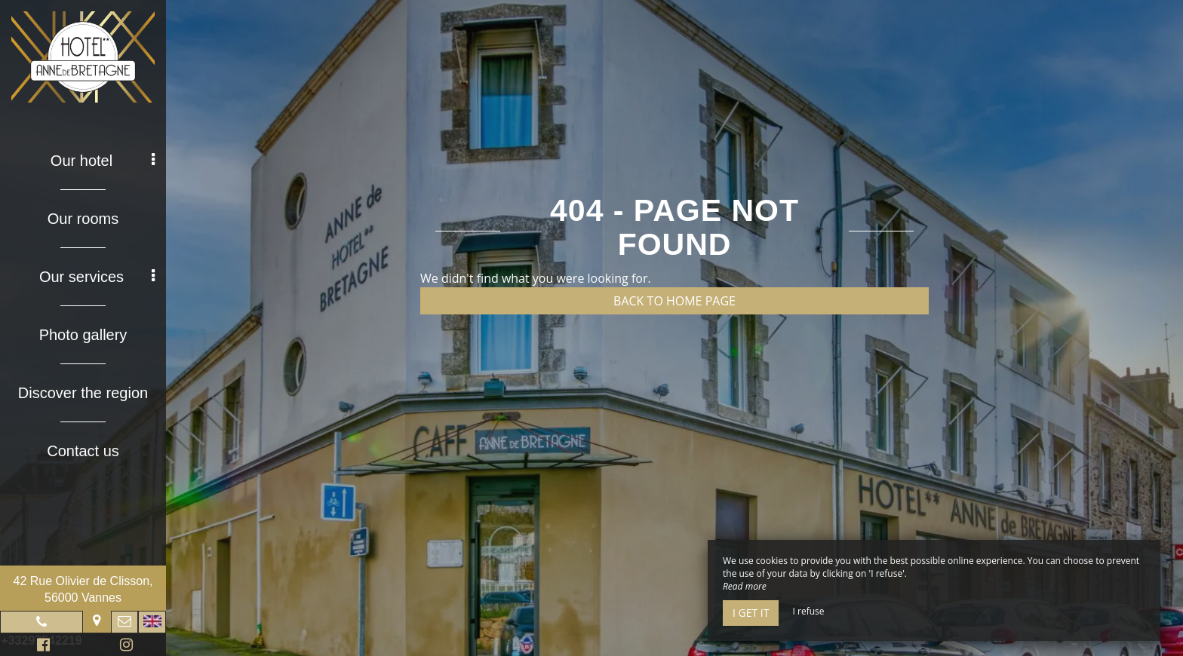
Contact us (83, 451)
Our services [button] (97, 276)
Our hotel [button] (103, 160)
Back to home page (674, 301)
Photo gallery (83, 334)
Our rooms (83, 218)
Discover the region (83, 393)
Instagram (123, 646)
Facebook (41, 646)
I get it (751, 612)
